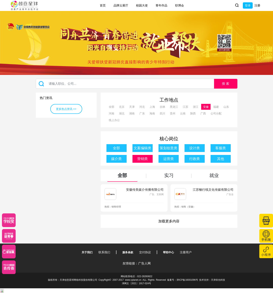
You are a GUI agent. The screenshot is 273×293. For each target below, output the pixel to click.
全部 (111, 106)
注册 (257, 5)
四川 (162, 113)
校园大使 (142, 5)
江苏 (185, 106)
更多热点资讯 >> (66, 109)
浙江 (195, 106)
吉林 (162, 106)
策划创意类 (168, 148)
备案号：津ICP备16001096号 (182, 280)
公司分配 (216, 113)
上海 (152, 106)
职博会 (179, 5)
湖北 (121, 113)
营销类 (142, 159)
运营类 (168, 159)
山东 (226, 106)
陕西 (193, 113)
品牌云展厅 (121, 5)
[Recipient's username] (125, 84)
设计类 (194, 148)
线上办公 (114, 120)
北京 (121, 106)
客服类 (220, 148)
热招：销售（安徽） (185, 206)
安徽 (206, 106)
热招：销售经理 (113, 206)
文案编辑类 (142, 148)
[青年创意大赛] (9, 236)
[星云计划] (9, 220)
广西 (203, 113)
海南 (152, 113)
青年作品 (161, 5)
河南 (111, 113)
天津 (132, 106)
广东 (142, 113)
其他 (220, 159)
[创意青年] (9, 267)
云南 (183, 113)
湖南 (132, 113)
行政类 (194, 159)
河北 (142, 106)
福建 (216, 106)
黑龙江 (174, 106)
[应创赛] (9, 251)
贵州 (172, 113)
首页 (103, 5)
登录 (248, 5)
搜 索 (225, 83)
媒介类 (116, 159)
